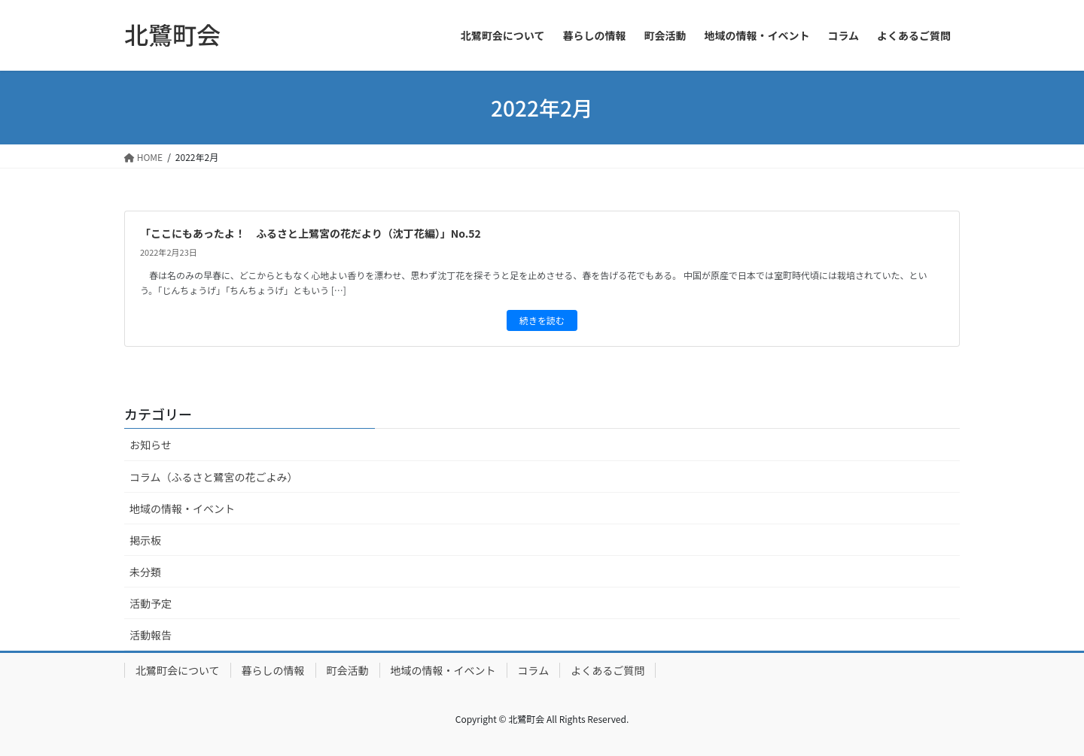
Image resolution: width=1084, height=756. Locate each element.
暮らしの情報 (273, 670)
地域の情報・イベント (182, 508)
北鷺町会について (178, 670)
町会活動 (348, 670)
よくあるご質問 (607, 670)
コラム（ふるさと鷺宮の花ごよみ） (213, 476)
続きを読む (542, 320)
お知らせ (150, 444)
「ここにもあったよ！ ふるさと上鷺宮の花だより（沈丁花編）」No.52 (310, 233)
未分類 (145, 571)
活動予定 (150, 603)
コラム (534, 670)
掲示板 (145, 540)
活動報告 (150, 634)
